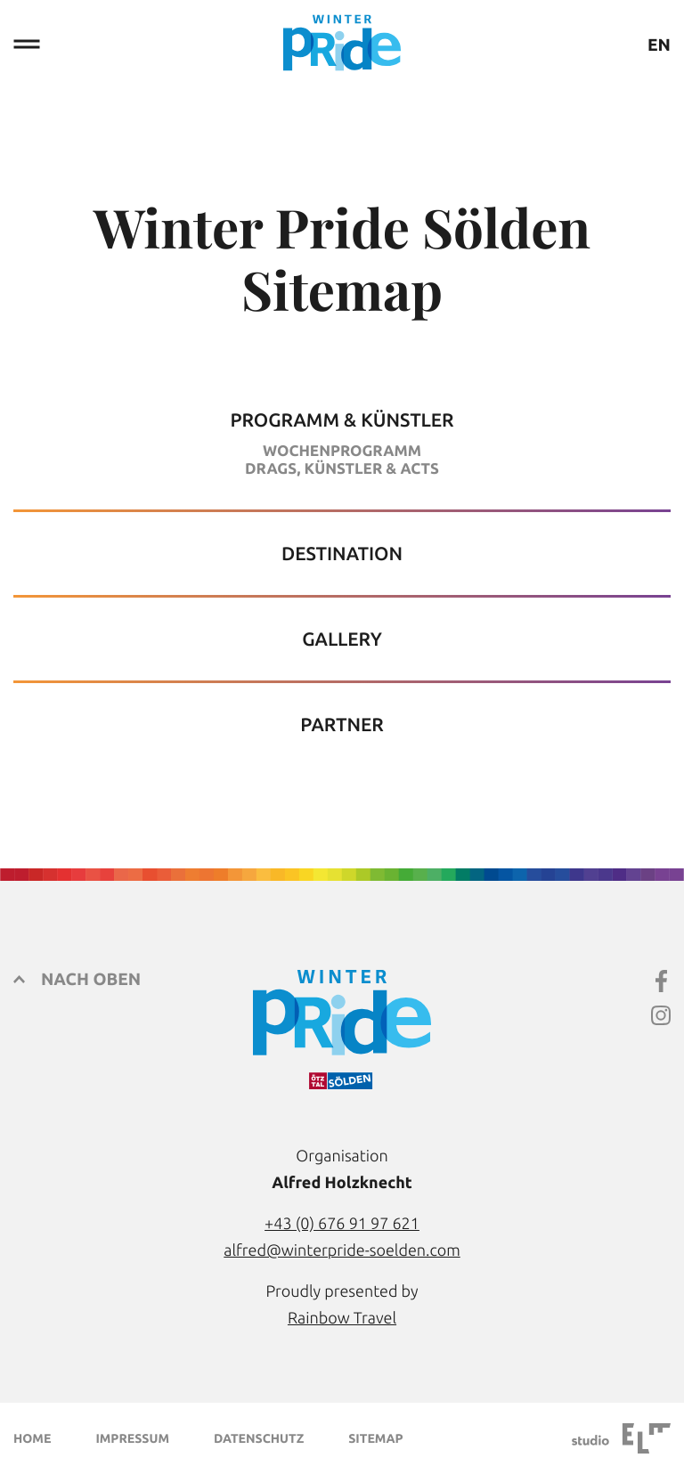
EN (659, 45)
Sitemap (375, 1438)
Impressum (132, 1438)
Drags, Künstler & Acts (342, 468)
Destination (342, 553)
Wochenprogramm (342, 451)
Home (32, 1438)
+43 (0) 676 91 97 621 (342, 1224)
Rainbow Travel (342, 1318)
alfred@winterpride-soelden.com (342, 1250)
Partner (341, 724)
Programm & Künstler (341, 420)
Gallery (342, 639)
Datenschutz (259, 1438)
